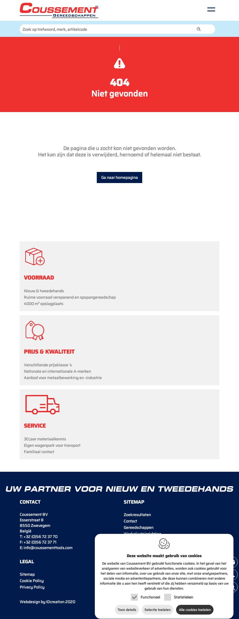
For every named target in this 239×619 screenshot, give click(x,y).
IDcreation (42, 602)
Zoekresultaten (137, 515)
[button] (199, 29)
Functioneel (150, 594)
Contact (130, 521)
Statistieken (183, 594)
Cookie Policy (32, 581)
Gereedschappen (138, 527)
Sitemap (27, 574)
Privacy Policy (32, 587)
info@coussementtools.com (48, 548)
